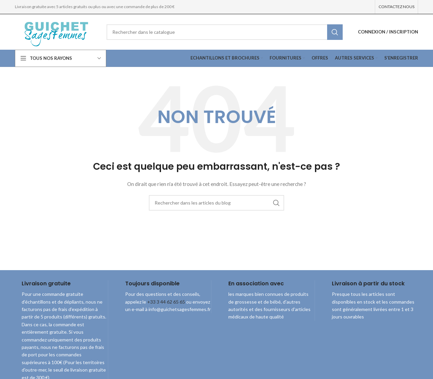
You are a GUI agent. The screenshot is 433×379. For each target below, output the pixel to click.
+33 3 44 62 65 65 (166, 302)
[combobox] (225, 32)
